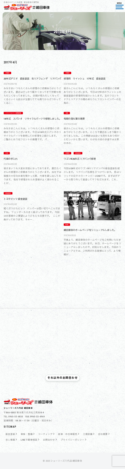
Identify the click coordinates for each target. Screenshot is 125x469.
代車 (6, 153)
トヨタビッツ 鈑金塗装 (15, 199)
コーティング (45, 434)
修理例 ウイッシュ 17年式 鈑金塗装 (86, 78)
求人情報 (10, 440)
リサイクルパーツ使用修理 (13, 113)
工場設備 (87, 434)
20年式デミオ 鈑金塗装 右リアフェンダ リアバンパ (32, 78)
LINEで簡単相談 (29, 440)
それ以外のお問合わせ (62, 377)
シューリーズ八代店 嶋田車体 (66, 460)
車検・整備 (27, 434)
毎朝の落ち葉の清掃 (74, 118)
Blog (67, 224)
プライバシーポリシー (72, 440)
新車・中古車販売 (67, 434)
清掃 (67, 113)
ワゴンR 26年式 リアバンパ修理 (80, 158)
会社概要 (103, 434)
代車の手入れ (11, 158)
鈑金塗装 (78, 153)
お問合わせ (49, 440)
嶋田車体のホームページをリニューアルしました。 (90, 230)
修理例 (7, 73)
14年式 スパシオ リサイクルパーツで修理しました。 (32, 118)
